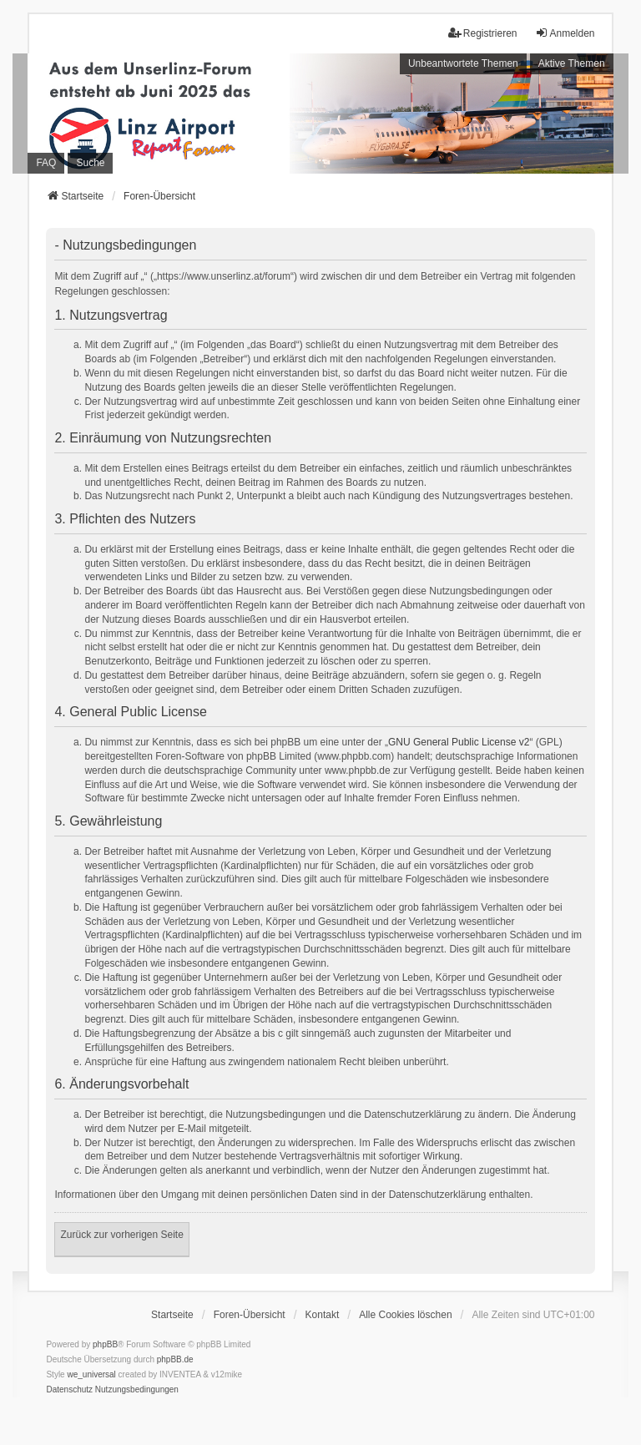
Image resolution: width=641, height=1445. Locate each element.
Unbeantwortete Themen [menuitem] (463, 63)
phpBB (105, 1344)
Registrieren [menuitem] (482, 33)
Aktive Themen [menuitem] (571, 63)
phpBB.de (175, 1359)
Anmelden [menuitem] (565, 33)
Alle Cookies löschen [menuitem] (405, 1315)
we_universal (91, 1374)
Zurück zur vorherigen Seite (121, 1234)
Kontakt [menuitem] (322, 1315)
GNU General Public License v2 (458, 742)
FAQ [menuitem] (46, 163)
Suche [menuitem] (90, 163)
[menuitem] (69, 1389)
